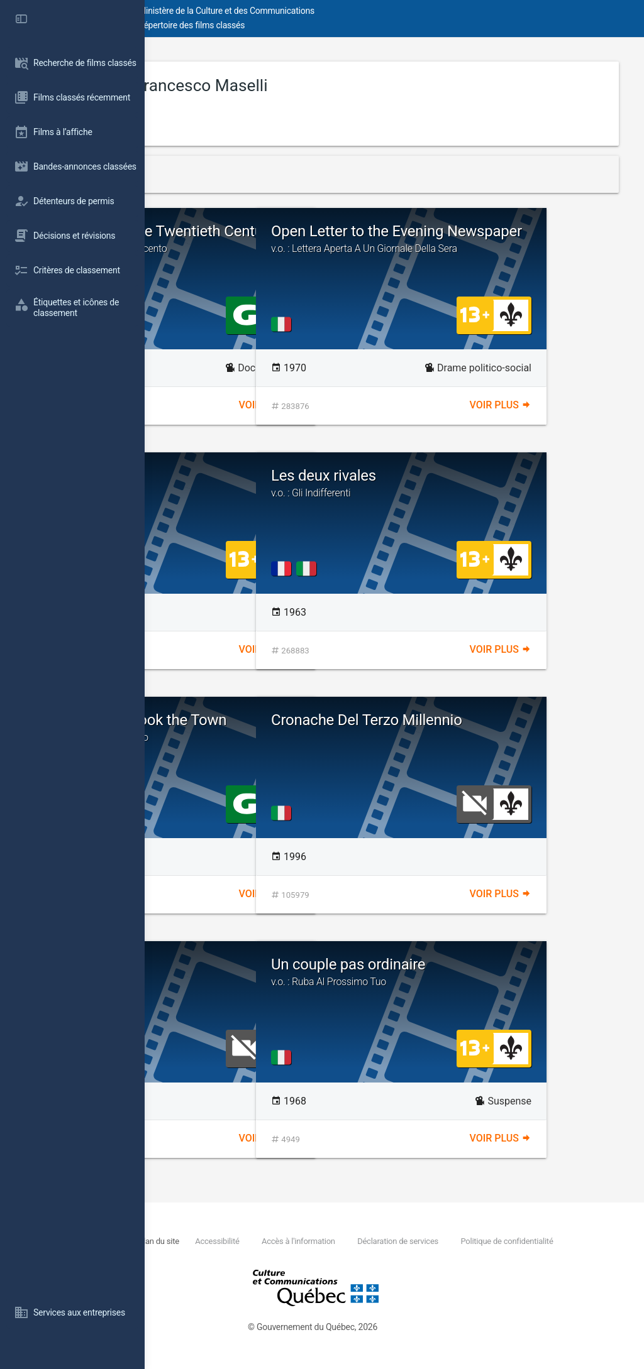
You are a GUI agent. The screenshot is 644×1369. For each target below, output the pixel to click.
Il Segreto (216, 964)
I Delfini (209, 475)
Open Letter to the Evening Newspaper (510, 246)
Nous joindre (236, 1241)
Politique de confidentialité (267, 1255)
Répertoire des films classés (336, 25)
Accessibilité (347, 1241)
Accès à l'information (428, 1241)
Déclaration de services (527, 1241)
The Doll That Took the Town (279, 727)
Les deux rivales (510, 483)
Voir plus (342, 405)
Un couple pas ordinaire (510, 972)
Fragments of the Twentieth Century (279, 246)
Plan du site (289, 1241)
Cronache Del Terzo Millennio (479, 728)
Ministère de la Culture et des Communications (371, 11)
